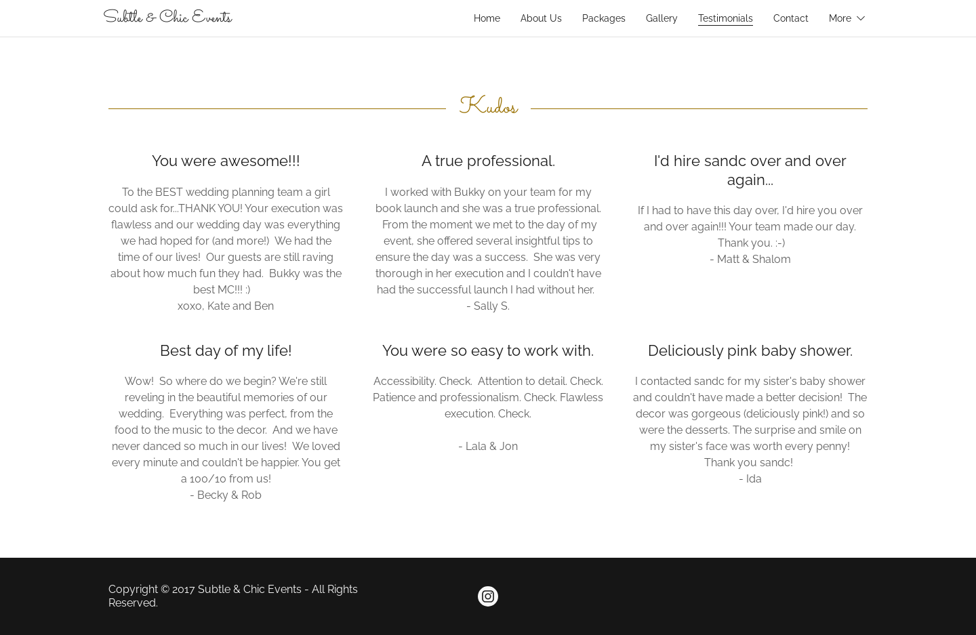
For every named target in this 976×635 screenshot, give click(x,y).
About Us (541, 18)
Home (487, 18)
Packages (604, 18)
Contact (791, 18)
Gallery (662, 18)
